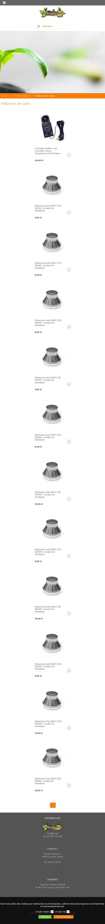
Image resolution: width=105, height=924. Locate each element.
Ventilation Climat (22, 96)
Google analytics (43, 911)
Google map (60, 911)
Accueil (4, 96)
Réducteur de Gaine (45, 96)
